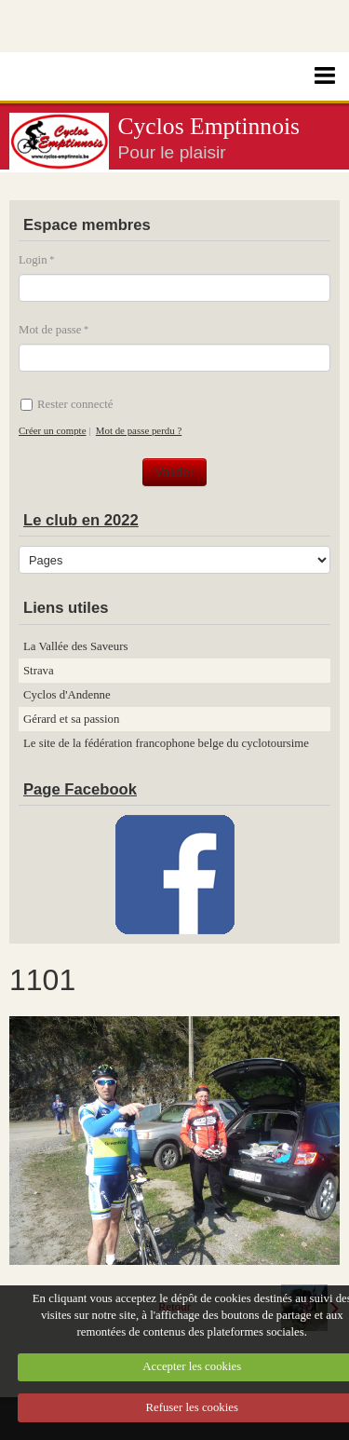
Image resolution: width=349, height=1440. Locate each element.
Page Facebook (80, 789)
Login (33, 259)
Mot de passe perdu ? (138, 430)
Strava (38, 670)
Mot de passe (50, 329)
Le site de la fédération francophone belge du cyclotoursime (166, 743)
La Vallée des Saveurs (75, 646)
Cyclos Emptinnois (209, 126)
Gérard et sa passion (71, 719)
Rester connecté (66, 404)
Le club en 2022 (81, 520)
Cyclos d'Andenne (67, 694)
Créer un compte (52, 430)
